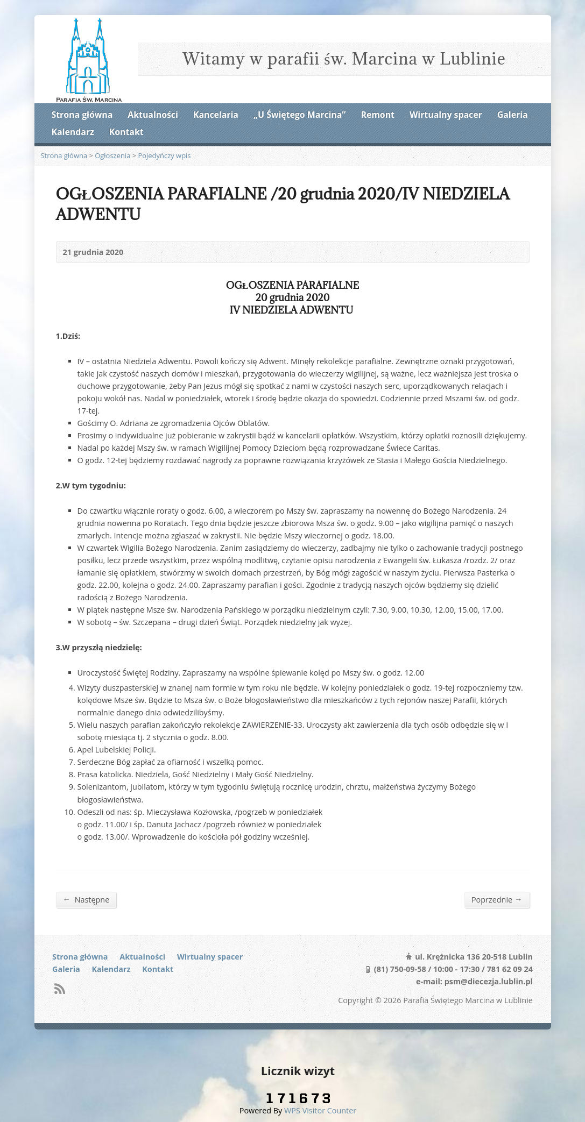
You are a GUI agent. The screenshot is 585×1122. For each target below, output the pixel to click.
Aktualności (153, 114)
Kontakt (126, 132)
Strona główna (82, 114)
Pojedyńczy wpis (164, 155)
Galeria (512, 114)
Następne (86, 899)
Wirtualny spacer (446, 114)
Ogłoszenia (112, 155)
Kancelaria (215, 114)
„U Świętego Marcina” (299, 114)
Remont (377, 114)
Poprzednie (497, 899)
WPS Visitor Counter (320, 1110)
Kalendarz (73, 132)
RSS (59, 988)
